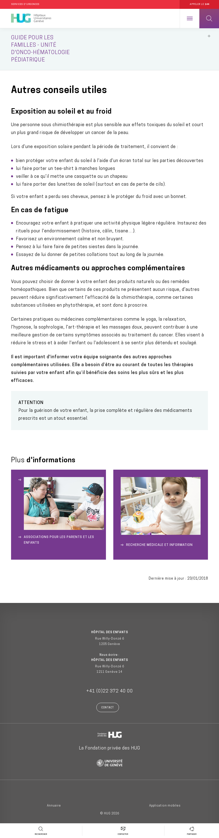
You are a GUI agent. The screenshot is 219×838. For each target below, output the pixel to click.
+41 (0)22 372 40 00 (109, 692)
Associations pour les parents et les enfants (59, 540)
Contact (107, 708)
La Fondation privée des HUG (109, 749)
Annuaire (54, 806)
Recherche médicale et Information (159, 546)
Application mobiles (165, 806)
